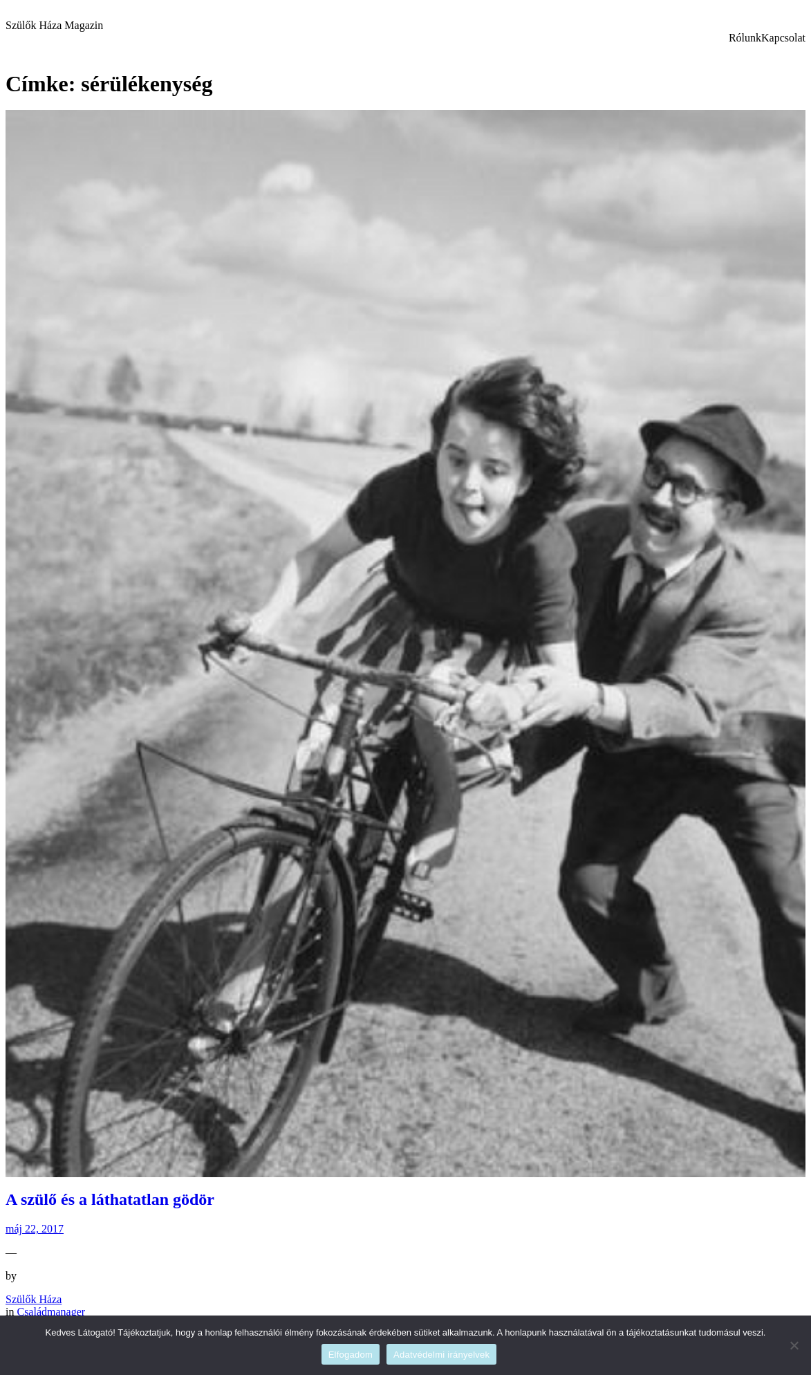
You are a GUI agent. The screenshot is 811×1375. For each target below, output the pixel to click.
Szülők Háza (34, 1299)
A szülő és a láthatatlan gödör (110, 1199)
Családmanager (51, 1312)
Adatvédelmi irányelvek (441, 1354)
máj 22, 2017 (35, 1229)
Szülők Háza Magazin (54, 25)
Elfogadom (350, 1354)
